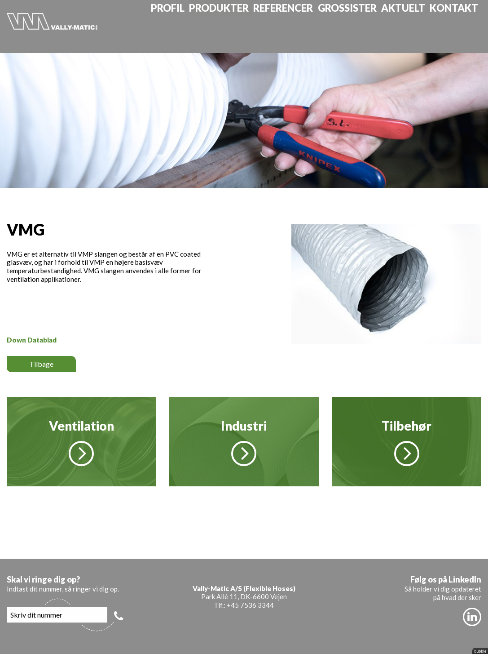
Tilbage (41, 364)
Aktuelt (412, 26)
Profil (181, 26)
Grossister (358, 26)
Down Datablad (32, 340)
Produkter (232, 26)
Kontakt (461, 26)
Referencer (295, 26)
